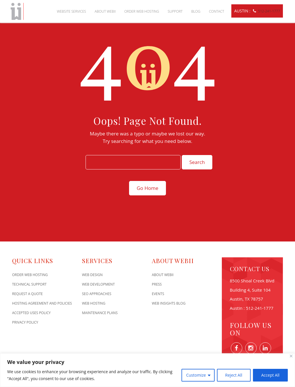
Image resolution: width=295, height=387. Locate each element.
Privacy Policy (25, 322)
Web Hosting (93, 303)
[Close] (291, 356)
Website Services (71, 11)
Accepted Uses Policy (31, 312)
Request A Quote (27, 293)
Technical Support (29, 284)
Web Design (92, 274)
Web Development (98, 284)
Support (175, 11)
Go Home (147, 188)
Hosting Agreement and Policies (42, 303)
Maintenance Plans (100, 312)
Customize (196, 375)
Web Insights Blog (169, 303)
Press (157, 284)
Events (158, 293)
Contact (216, 11)
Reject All (233, 375)
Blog (196, 11)
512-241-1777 (269, 11)
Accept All (270, 375)
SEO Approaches (96, 293)
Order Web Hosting (141, 11)
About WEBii (105, 11)
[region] (147, 370)
